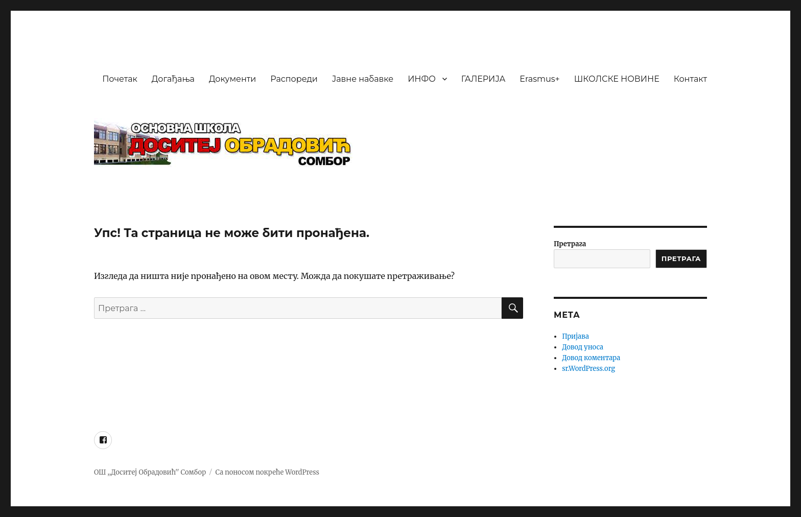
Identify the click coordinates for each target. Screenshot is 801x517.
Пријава (575, 336)
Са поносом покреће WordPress (267, 472)
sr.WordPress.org (588, 368)
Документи (232, 79)
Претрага (570, 244)
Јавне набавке (362, 79)
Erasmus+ (539, 79)
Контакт (690, 79)
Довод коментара (591, 358)
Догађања (173, 79)
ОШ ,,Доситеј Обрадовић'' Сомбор (150, 472)
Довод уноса (582, 347)
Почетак (119, 79)
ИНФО (422, 79)
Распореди (294, 79)
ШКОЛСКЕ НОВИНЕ (616, 79)
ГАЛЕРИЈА (483, 79)
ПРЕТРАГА (681, 258)
